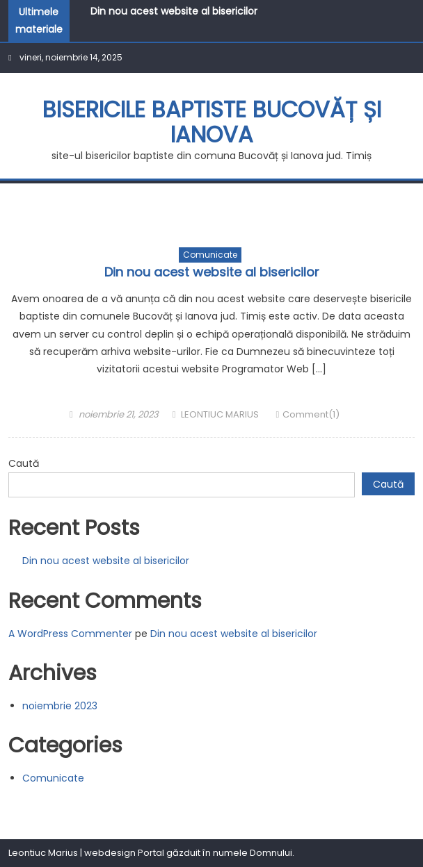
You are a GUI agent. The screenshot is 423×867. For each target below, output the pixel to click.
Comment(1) (311, 414)
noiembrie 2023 (59, 706)
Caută (23, 463)
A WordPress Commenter (70, 634)
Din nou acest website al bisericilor (173, 11)
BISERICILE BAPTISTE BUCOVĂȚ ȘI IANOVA (211, 122)
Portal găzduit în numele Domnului (215, 852)
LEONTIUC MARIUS (220, 414)
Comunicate (210, 255)
